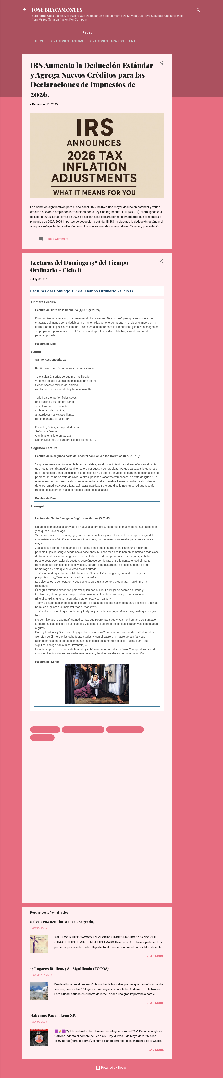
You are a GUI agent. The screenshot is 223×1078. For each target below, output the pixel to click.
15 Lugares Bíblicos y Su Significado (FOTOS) (69, 968)
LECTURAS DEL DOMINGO (125, 729)
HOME (39, 41)
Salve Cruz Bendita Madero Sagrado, (62, 921)
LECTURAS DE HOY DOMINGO (83, 729)
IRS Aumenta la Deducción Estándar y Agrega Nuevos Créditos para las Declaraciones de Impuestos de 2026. (91, 79)
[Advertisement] (188, 114)
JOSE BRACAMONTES (57, 9)
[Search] (198, 11)
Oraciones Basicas (67, 41)
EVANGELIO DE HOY (45, 729)
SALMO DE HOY (42, 737)
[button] (161, 63)
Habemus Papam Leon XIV (53, 1015)
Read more (155, 956)
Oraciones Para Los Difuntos (115, 41)
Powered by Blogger (112, 1067)
